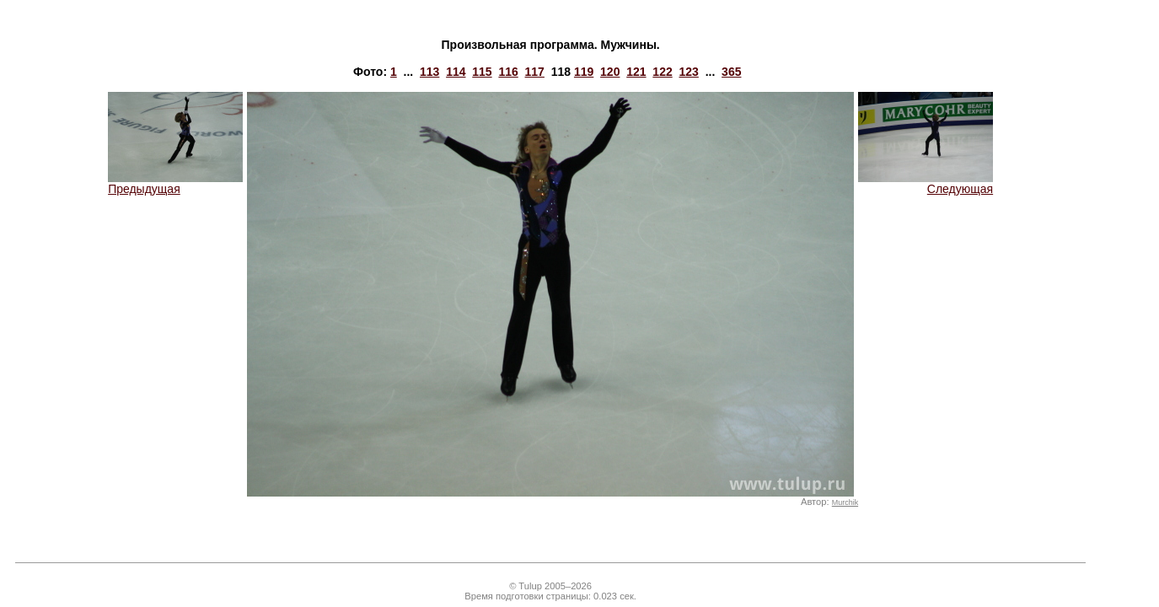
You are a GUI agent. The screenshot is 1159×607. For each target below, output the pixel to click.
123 (689, 71)
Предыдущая (175, 183)
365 (731, 71)
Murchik (845, 502)
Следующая (925, 183)
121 (636, 71)
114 (455, 71)
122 (662, 71)
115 (481, 71)
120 (610, 71)
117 (535, 71)
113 (429, 71)
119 (583, 71)
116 (508, 71)
